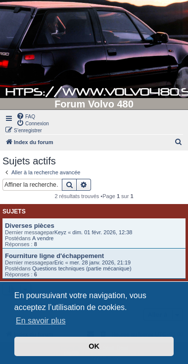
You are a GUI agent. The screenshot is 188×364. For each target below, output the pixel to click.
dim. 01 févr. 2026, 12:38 (102, 232)
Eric (59, 262)
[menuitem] (25, 115)
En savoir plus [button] (41, 320)
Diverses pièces (29, 225)
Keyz (60, 232)
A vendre (42, 238)
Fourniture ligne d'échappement (54, 256)
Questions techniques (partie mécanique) (82, 268)
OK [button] (94, 346)
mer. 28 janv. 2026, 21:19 (100, 262)
